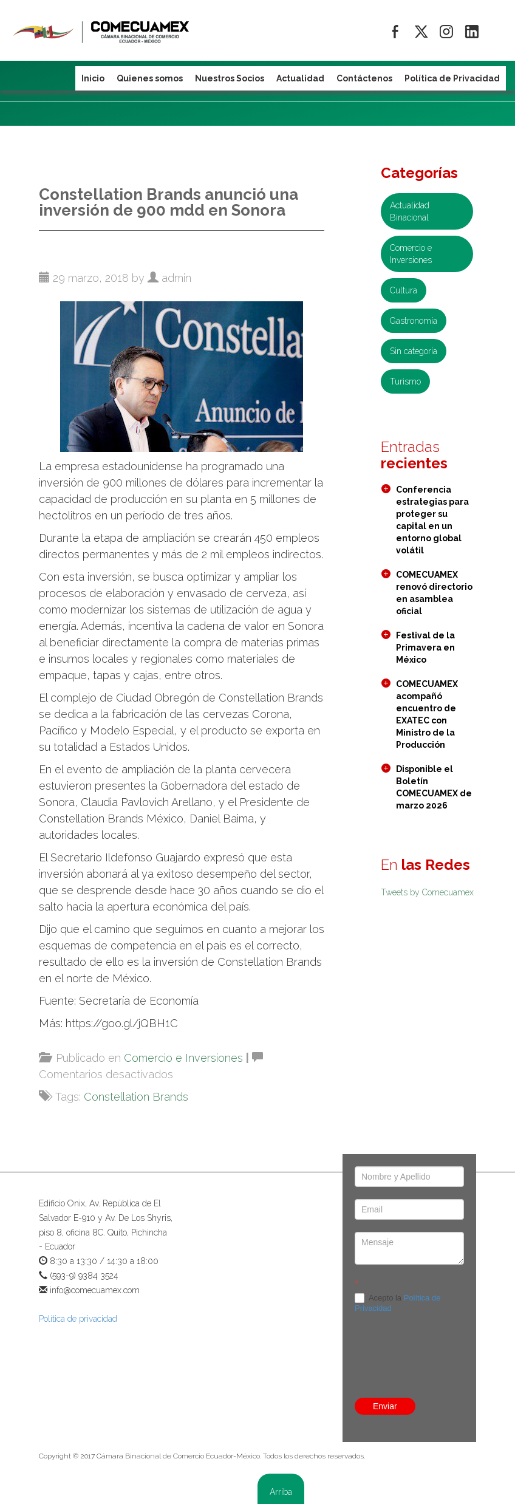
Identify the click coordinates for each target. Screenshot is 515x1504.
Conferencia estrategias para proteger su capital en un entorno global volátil (432, 520)
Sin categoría (413, 351)
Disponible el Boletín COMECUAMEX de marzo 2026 (434, 787)
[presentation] (409, 1324)
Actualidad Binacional (409, 211)
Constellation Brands (136, 1096)
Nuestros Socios (229, 78)
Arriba (281, 1492)
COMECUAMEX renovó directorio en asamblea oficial (434, 593)
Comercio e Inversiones (183, 1057)
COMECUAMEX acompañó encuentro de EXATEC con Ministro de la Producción (427, 714)
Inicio (92, 78)
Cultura (403, 290)
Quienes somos (150, 78)
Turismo (405, 381)
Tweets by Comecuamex (427, 892)
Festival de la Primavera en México (425, 648)
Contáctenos (364, 78)
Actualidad (300, 78)
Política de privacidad (78, 1319)
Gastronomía (413, 321)
